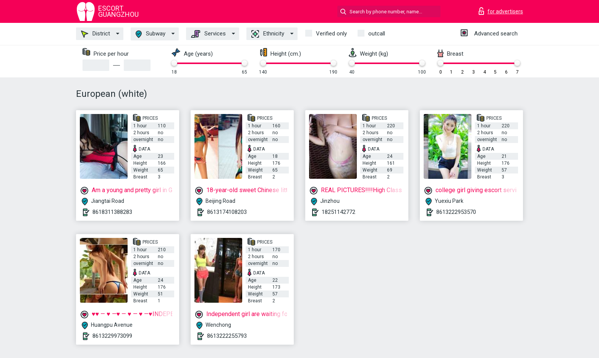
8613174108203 (227, 212)
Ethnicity (267, 34)
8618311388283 (112, 212)
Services (208, 34)
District (95, 34)
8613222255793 (227, 335)
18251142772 (338, 212)
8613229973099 (112, 335)
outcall (376, 33)
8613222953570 (456, 212)
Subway (150, 34)
